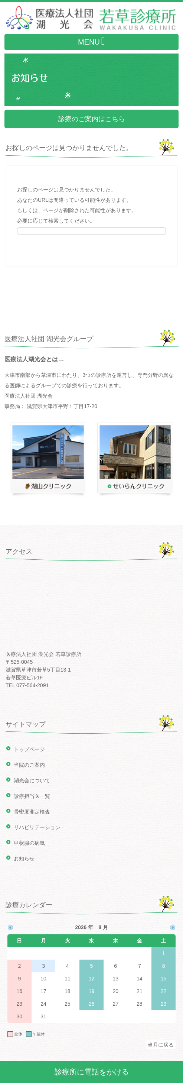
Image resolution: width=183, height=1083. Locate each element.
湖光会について (32, 780)
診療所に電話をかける (92, 1072)
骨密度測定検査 (32, 812)
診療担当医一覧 (32, 796)
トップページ (29, 749)
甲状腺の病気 (29, 843)
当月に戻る (161, 1045)
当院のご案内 (29, 765)
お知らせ (24, 858)
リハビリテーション (37, 827)
